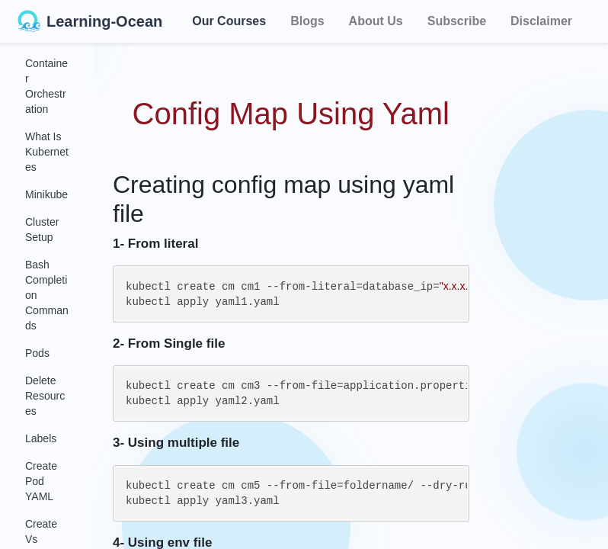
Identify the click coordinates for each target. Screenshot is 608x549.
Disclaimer (541, 20)
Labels (40, 438)
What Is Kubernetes (47, 151)
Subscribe (456, 20)
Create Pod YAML (41, 481)
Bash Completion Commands (47, 295)
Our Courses (229, 18)
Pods (37, 353)
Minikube (46, 194)
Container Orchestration (46, 86)
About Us (376, 20)
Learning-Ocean (90, 21)
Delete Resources (45, 395)
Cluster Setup (42, 229)
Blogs (307, 20)
